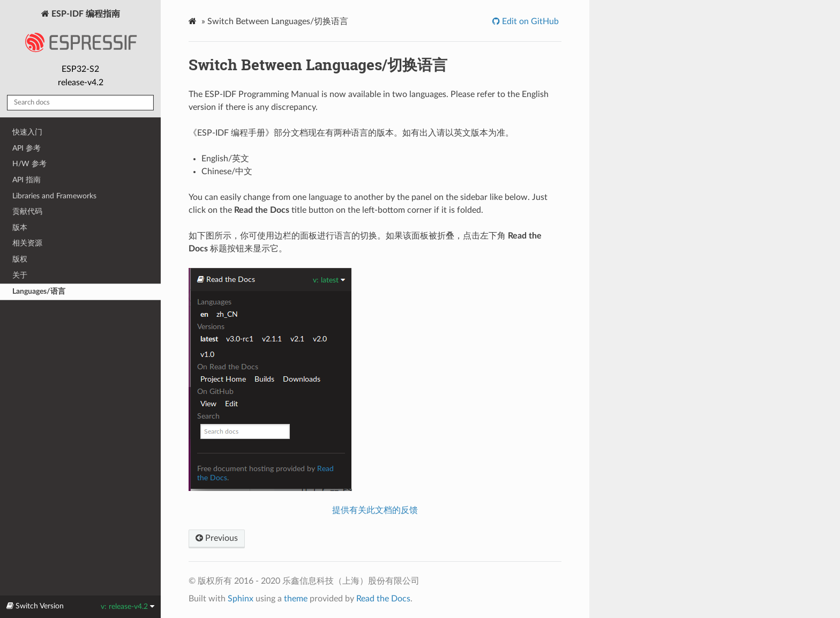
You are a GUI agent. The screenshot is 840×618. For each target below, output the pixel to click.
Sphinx (240, 598)
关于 (19, 275)
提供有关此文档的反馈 (375, 510)
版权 (19, 259)
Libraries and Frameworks (54, 196)
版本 (19, 228)
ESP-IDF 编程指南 (80, 34)
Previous (217, 538)
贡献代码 (27, 211)
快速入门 (27, 132)
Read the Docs (383, 598)
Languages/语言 (38, 291)
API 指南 (26, 180)
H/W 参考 (29, 164)
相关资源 (27, 243)
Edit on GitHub (529, 21)
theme (296, 598)
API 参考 (26, 148)
